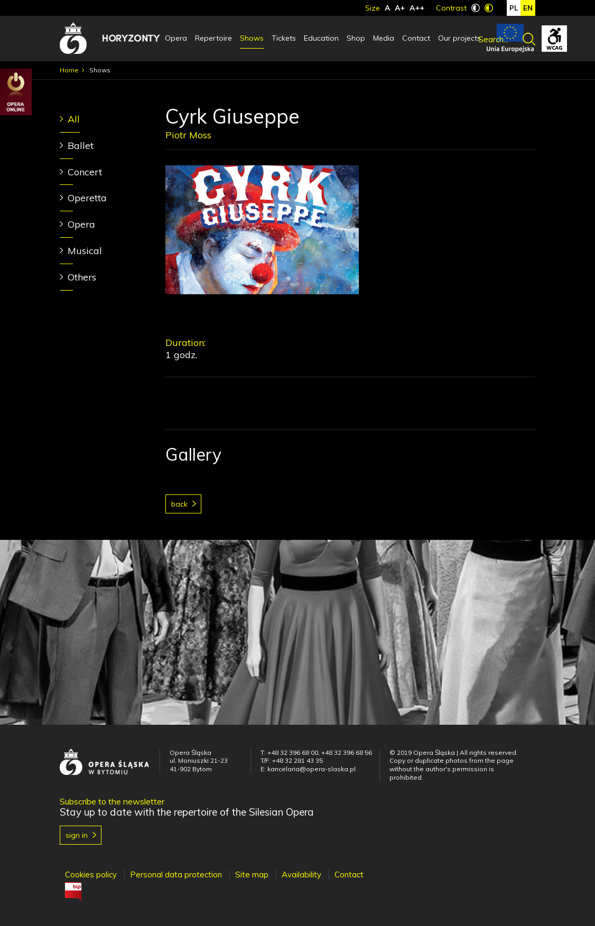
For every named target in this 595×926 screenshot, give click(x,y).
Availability (301, 874)
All (74, 119)
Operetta (87, 198)
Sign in (77, 835)
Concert (85, 172)
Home (69, 70)
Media (383, 38)
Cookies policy (91, 874)
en (528, 8)
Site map (251, 874)
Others (82, 277)
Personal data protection (176, 874)
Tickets (284, 38)
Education (321, 38)
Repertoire (213, 38)
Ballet (81, 145)
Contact (416, 38)
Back (179, 504)
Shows (252, 38)
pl (513, 8)
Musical (85, 251)
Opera (176, 38)
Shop (356, 38)
